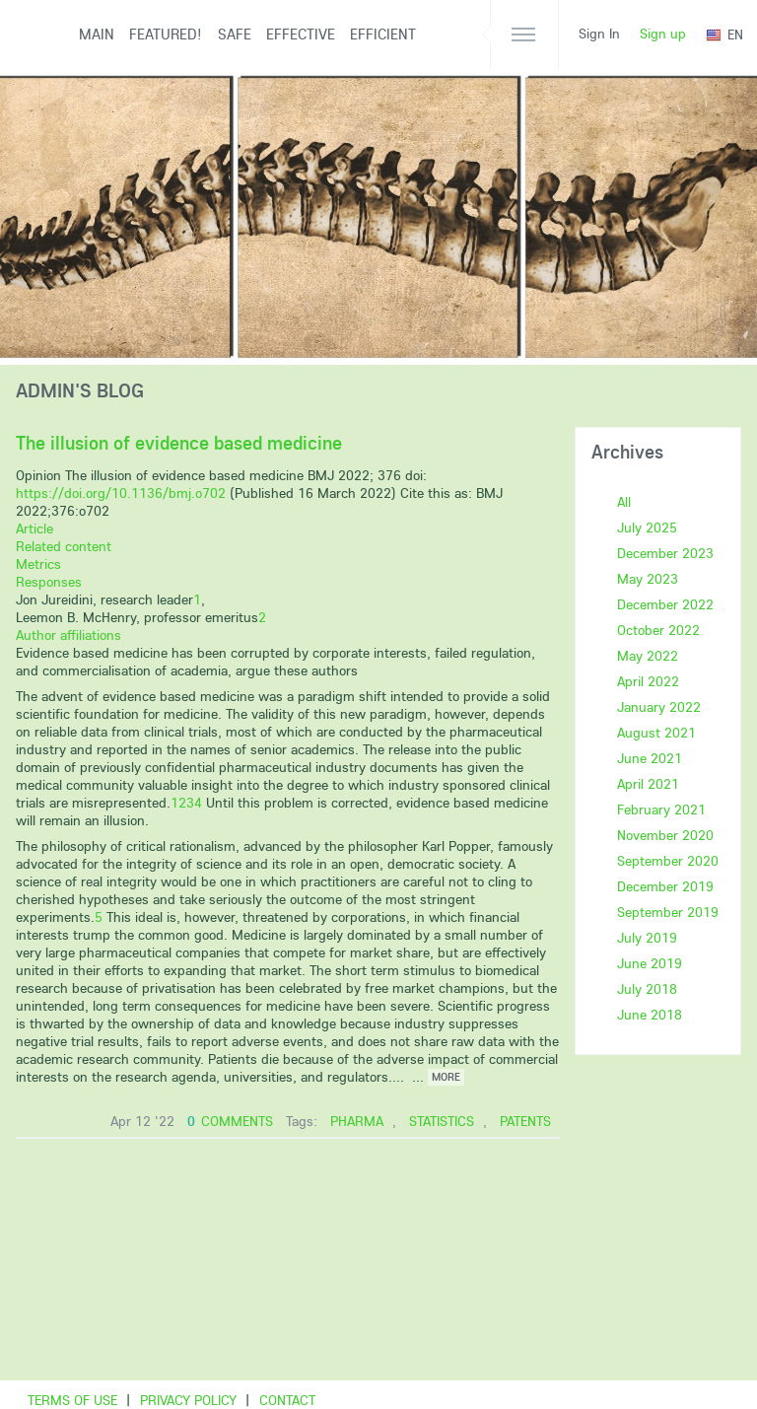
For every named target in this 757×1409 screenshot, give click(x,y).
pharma (356, 1121)
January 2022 (659, 707)
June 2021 (649, 758)
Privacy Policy (188, 1400)
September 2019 (668, 912)
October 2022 (658, 630)
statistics (441, 1121)
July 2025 (647, 527)
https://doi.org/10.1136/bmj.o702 (121, 493)
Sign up (663, 33)
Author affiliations (68, 635)
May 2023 (647, 579)
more (446, 1077)
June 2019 (649, 963)
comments (230, 1121)
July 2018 (647, 989)
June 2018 (649, 1014)
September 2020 (668, 861)
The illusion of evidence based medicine (179, 443)
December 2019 (665, 886)
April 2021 (648, 784)
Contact (287, 1400)
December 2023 (665, 553)
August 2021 (656, 732)
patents (525, 1121)
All (624, 502)
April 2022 (648, 681)
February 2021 (661, 809)
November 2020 (665, 835)
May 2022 (647, 656)
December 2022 (665, 604)
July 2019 (647, 938)
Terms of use (72, 1400)
